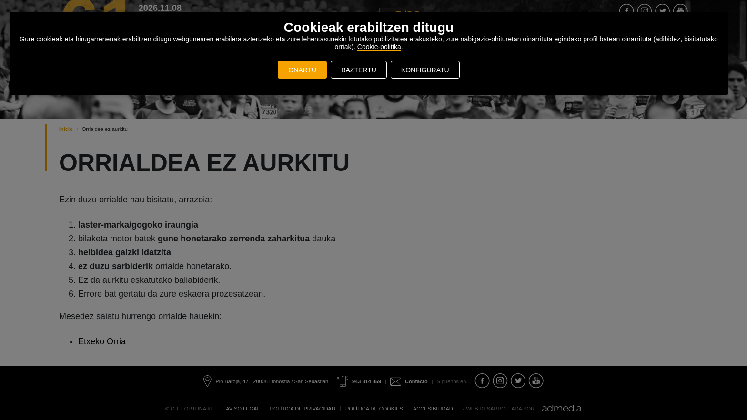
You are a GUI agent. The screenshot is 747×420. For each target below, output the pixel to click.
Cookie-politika (379, 46)
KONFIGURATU (425, 70)
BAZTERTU (358, 70)
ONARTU (302, 70)
